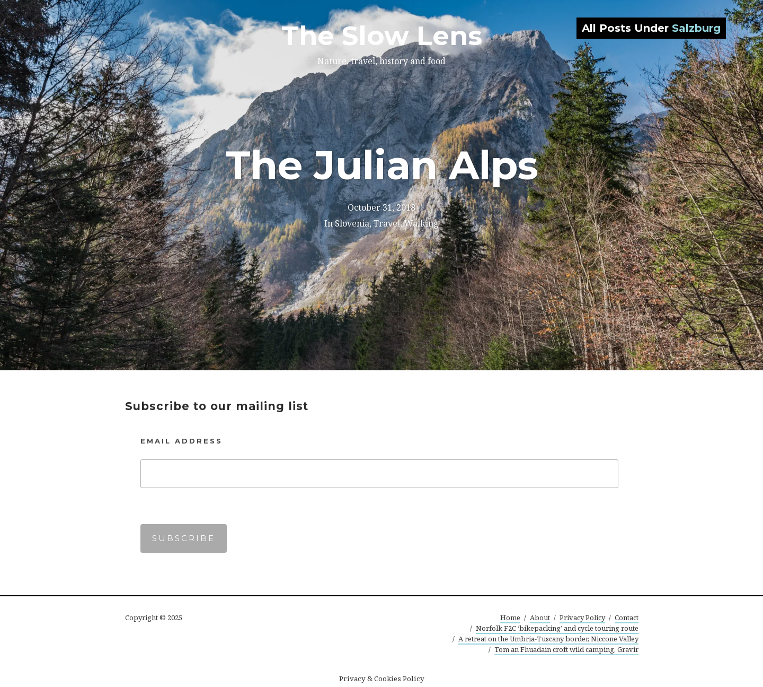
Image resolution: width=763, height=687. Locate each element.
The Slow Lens (381, 36)
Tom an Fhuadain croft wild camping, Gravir (566, 649)
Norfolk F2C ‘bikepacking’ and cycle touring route (557, 628)
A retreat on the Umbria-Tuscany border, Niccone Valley (548, 638)
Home (510, 617)
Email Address (181, 441)
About (540, 617)
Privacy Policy (582, 617)
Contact (626, 617)
